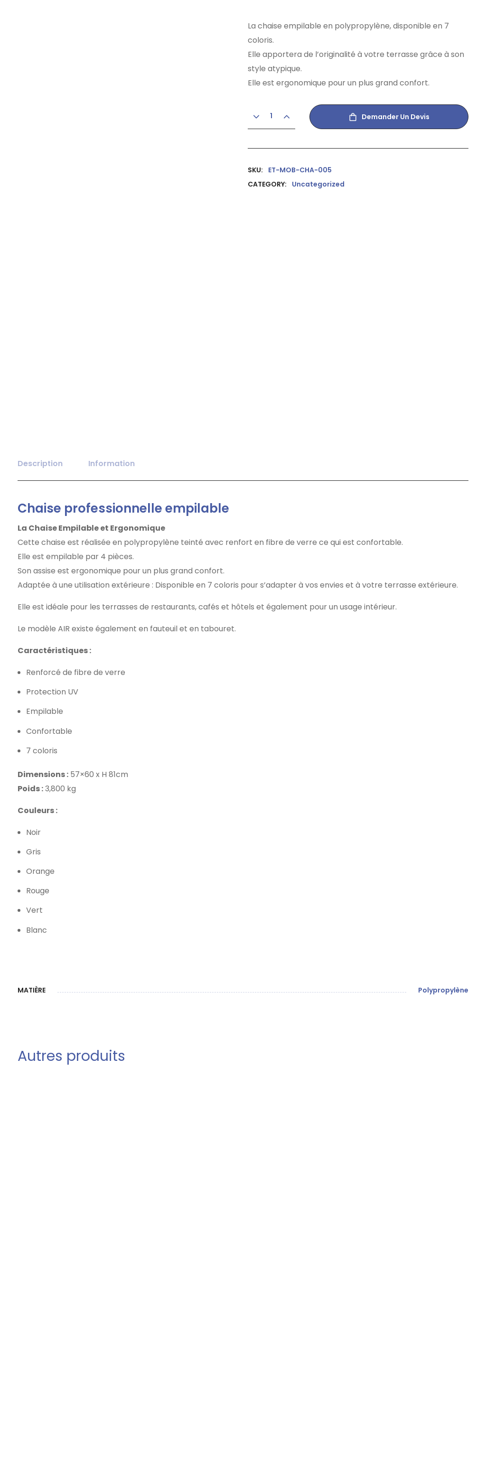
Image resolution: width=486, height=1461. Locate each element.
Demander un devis (396, 117)
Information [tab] (111, 463)
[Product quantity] (271, 116)
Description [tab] (40, 463)
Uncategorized (318, 184)
